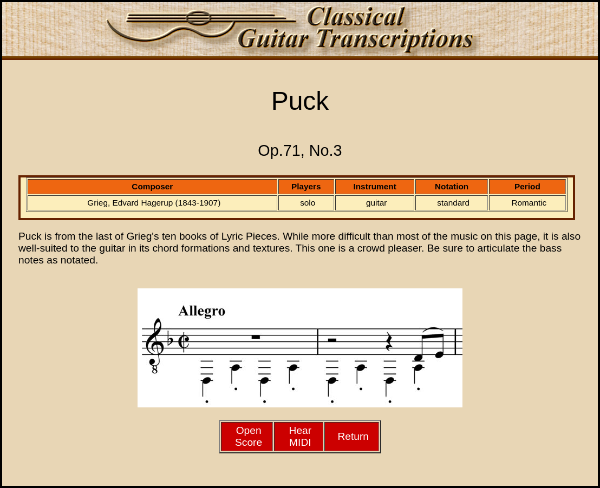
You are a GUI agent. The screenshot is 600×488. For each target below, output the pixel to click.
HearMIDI (300, 436)
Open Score (248, 436)
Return (353, 436)
